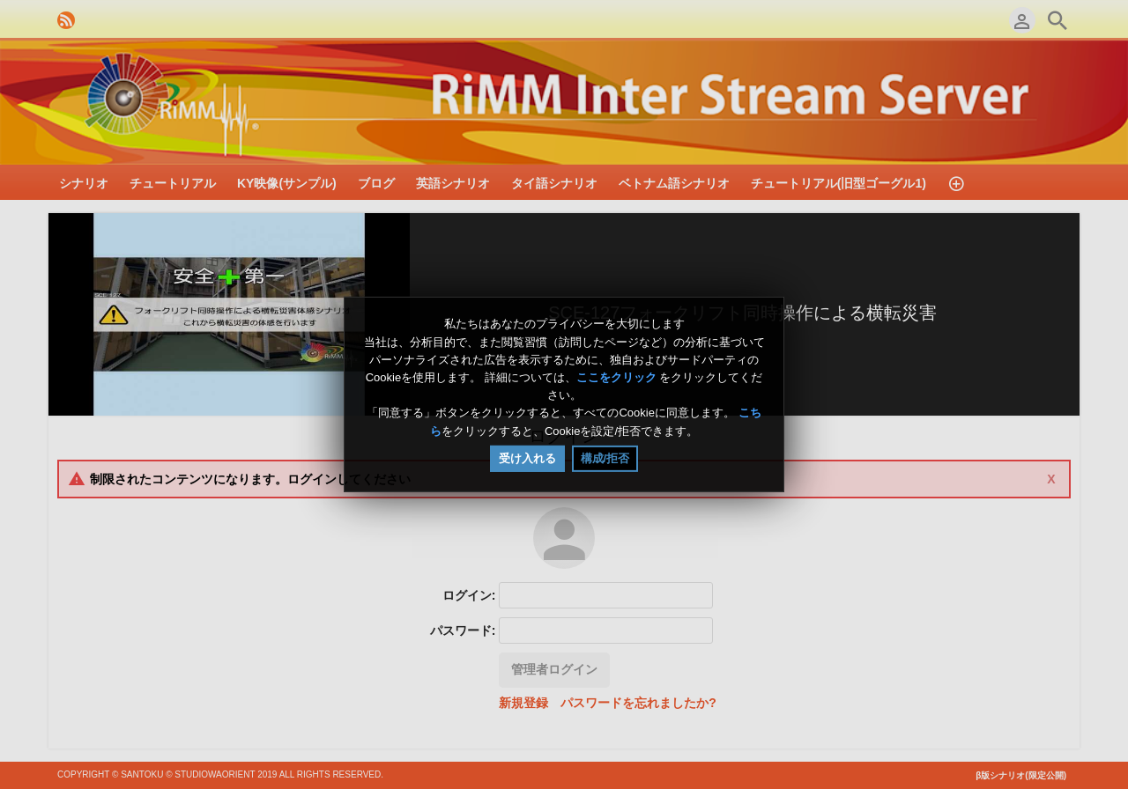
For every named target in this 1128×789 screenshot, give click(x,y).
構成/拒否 (605, 458)
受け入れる (527, 458)
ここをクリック (616, 377)
